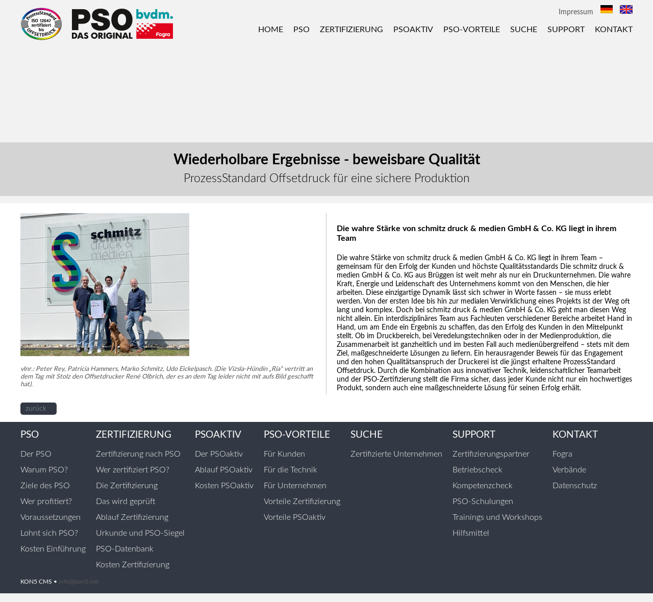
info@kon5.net (78, 582)
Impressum (576, 12)
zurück (36, 408)
